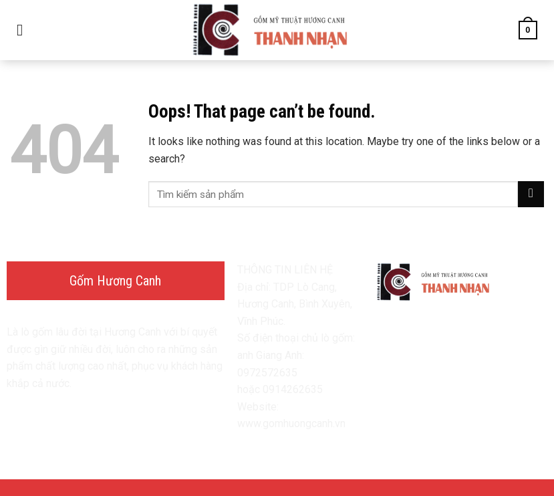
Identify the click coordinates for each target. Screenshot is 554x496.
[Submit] (531, 194)
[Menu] (24, 29)
